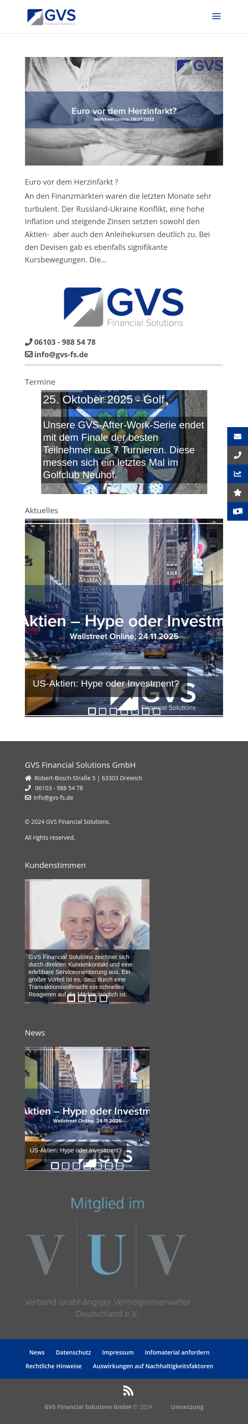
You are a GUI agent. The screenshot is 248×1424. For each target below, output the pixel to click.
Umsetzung (187, 1407)
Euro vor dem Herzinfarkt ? (71, 182)
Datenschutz (73, 1352)
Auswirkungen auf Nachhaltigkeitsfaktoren (153, 1366)
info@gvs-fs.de (53, 797)
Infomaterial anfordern (177, 1352)
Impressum (118, 1352)
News (36, 1352)
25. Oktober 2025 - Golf (104, 399)
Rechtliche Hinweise (54, 1366)
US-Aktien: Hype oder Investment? (106, 683)
